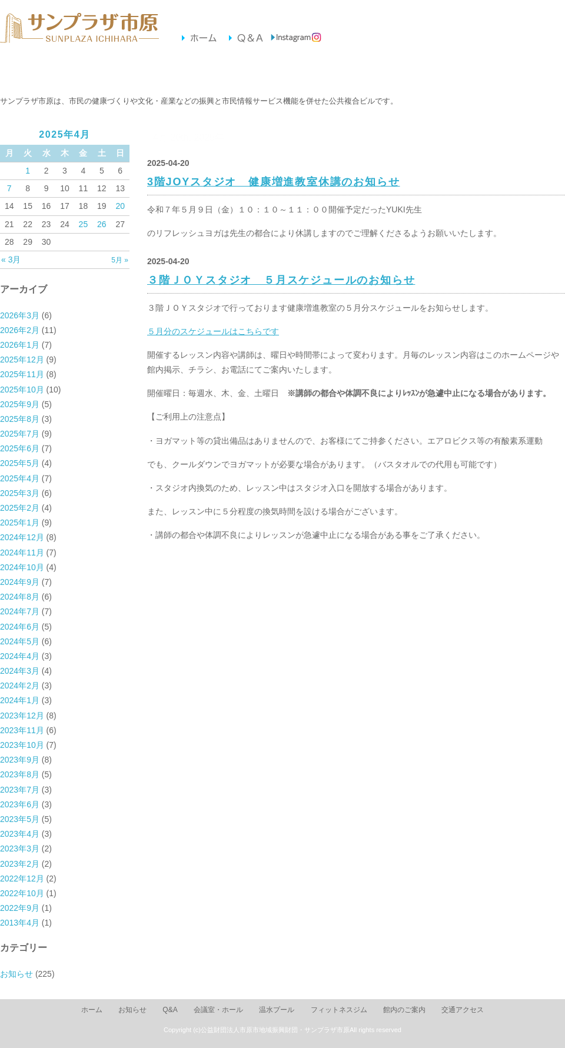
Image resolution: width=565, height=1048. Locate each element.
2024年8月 (19, 596)
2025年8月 (19, 419)
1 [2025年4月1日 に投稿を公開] (27, 170)
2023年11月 (22, 730)
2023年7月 (19, 789)
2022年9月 (19, 908)
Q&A (169, 1010)
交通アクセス (443, 71)
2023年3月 (19, 848)
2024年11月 (22, 552)
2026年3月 (19, 315)
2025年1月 (19, 522)
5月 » (119, 260)
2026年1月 (19, 345)
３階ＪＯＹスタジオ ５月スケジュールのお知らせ (281, 280)
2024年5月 (19, 641)
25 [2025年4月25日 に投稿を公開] (83, 224)
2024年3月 (19, 671)
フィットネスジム (282, 71)
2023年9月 (19, 759)
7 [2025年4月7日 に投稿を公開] (9, 188)
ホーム (91, 1010)
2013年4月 (19, 922)
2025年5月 (19, 463)
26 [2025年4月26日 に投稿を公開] (102, 224)
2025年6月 (19, 448)
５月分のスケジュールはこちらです (213, 331)
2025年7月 (19, 433)
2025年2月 (19, 508)
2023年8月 (19, 774)
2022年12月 (22, 878)
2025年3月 (19, 493)
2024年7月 (19, 611)
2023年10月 (22, 745)
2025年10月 (22, 389)
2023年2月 (19, 864)
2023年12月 (22, 715)
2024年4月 (19, 656)
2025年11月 (22, 374)
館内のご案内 (363, 71)
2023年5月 (19, 819)
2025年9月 (19, 404)
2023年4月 (19, 834)
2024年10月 (22, 567)
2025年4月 (19, 478)
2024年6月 (19, 626)
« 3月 (11, 259)
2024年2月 (19, 685)
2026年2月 (19, 330)
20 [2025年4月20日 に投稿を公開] (120, 206)
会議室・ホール (121, 71)
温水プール (201, 71)
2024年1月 (19, 700)
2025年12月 (22, 359)
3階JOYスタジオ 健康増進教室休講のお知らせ (273, 182)
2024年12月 (22, 537)
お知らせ (40, 71)
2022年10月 (22, 893)
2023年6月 (19, 804)
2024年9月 (19, 582)
